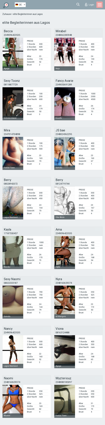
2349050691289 (64, 84)
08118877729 (11, 84)
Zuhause (7, 14)
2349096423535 (12, 35)
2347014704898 (12, 134)
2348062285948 (64, 35)
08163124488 (62, 332)
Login (89, 4)
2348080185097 (64, 382)
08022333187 (11, 283)
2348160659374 (64, 283)
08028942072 (11, 183)
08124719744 (62, 183)
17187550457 (11, 233)
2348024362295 (64, 134)
